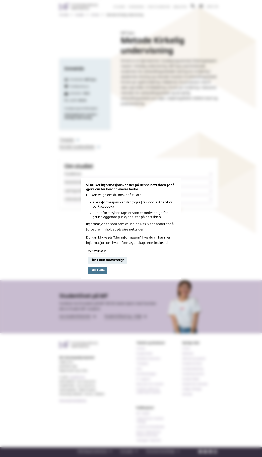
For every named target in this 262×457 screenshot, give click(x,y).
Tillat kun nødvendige (107, 260)
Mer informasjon (97, 251)
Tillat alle (97, 270)
